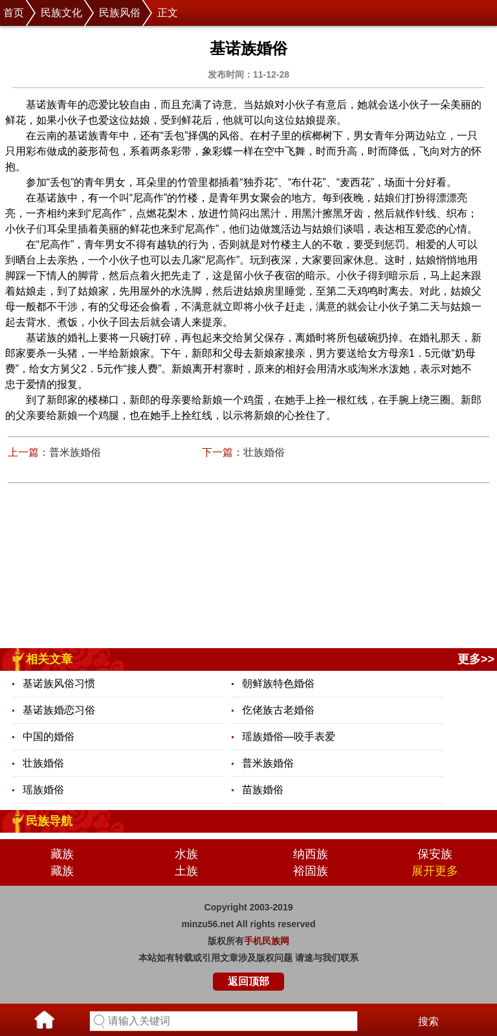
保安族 (434, 854)
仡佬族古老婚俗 (278, 709)
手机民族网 (266, 941)
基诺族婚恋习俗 (59, 709)
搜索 (428, 1021)
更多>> (476, 659)
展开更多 (435, 870)
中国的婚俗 (48, 736)
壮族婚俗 (264, 452)
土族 (186, 870)
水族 (186, 854)
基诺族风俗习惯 (59, 683)
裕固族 (310, 870)
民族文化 (61, 12)
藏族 (62, 854)
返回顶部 (248, 981)
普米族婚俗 (75, 452)
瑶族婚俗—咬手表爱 (288, 736)
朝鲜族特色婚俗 (278, 683)
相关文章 (49, 659)
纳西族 (310, 854)
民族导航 (49, 821)
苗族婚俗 (262, 789)
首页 (13, 12)
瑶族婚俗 (43, 789)
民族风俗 (119, 12)
